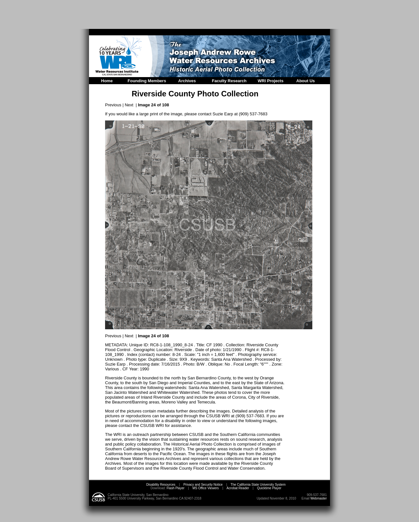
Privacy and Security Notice (203, 484)
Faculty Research (229, 80)
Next (129, 104)
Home (107, 80)
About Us (305, 80)
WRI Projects (270, 80)
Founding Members (147, 80)
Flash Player (175, 488)
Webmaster (318, 498)
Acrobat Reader (238, 488)
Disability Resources (160, 484)
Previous (113, 104)
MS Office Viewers (205, 488)
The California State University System (258, 484)
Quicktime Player (269, 488)
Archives (187, 80)
